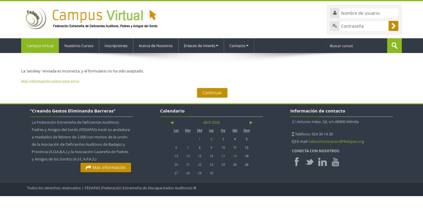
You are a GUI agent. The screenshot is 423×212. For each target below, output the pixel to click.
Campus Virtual (40, 45)
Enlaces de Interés (202, 45)
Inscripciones (116, 45)
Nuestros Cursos (79, 45)
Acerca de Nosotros (157, 45)
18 (235, 156)
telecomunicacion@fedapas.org (336, 141)
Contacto (239, 45)
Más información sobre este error (50, 81)
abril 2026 (211, 122)
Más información (106, 167)
